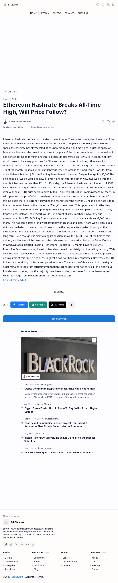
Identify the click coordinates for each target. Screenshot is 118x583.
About (95, 557)
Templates (10, 569)
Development (11, 561)
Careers (95, 569)
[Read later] (103, 121)
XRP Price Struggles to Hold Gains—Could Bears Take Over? (58, 452)
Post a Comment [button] (59, 318)
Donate (66, 565)
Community (39, 557)
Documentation (70, 561)
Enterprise (10, 565)
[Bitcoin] (41, 384)
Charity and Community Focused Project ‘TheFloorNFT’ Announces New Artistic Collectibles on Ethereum (55, 424)
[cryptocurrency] (52, 418)
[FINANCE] (69, 13)
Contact (66, 557)
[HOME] (33, 13)
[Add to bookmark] (94, 340)
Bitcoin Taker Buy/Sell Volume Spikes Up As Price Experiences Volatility (59, 439)
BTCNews (13, 4)
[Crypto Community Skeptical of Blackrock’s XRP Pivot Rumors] (59, 358)
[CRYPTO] (57, 13)
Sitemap (96, 565)
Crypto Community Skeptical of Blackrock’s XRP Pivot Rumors (60, 388)
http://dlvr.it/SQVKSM (15, 280)
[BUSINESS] (83, 13)
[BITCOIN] (45, 13)
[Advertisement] (59, 61)
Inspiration (39, 565)
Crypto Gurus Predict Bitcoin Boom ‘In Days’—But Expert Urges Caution (60, 410)
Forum (37, 561)
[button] (4, 4)
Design (8, 557)
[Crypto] (48, 384)
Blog (36, 569)
